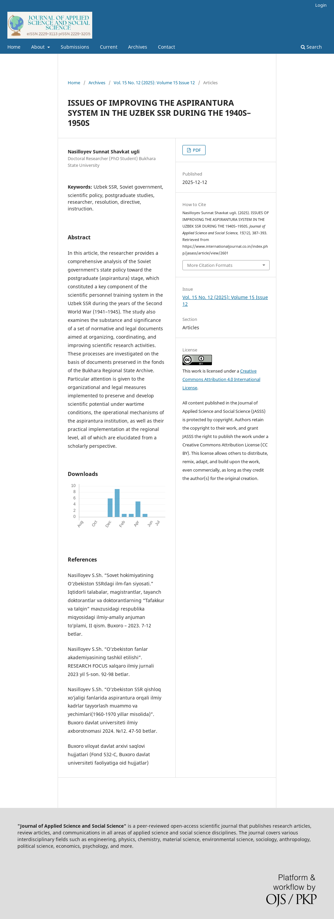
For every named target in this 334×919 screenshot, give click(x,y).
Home (13, 47)
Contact (166, 47)
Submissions (75, 47)
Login (321, 5)
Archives (137, 47)
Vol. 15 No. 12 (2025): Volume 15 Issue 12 (154, 83)
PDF (196, 150)
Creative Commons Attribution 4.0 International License (221, 379)
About (38, 47)
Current (108, 47)
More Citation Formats (209, 265)
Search (311, 47)
